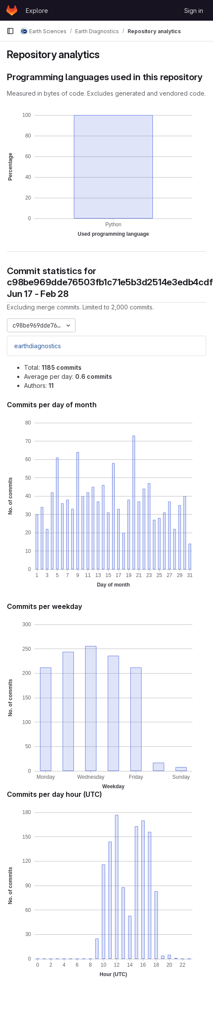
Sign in (193, 10)
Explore (37, 10)
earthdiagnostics (37, 346)
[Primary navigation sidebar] (10, 31)
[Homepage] (12, 10)
